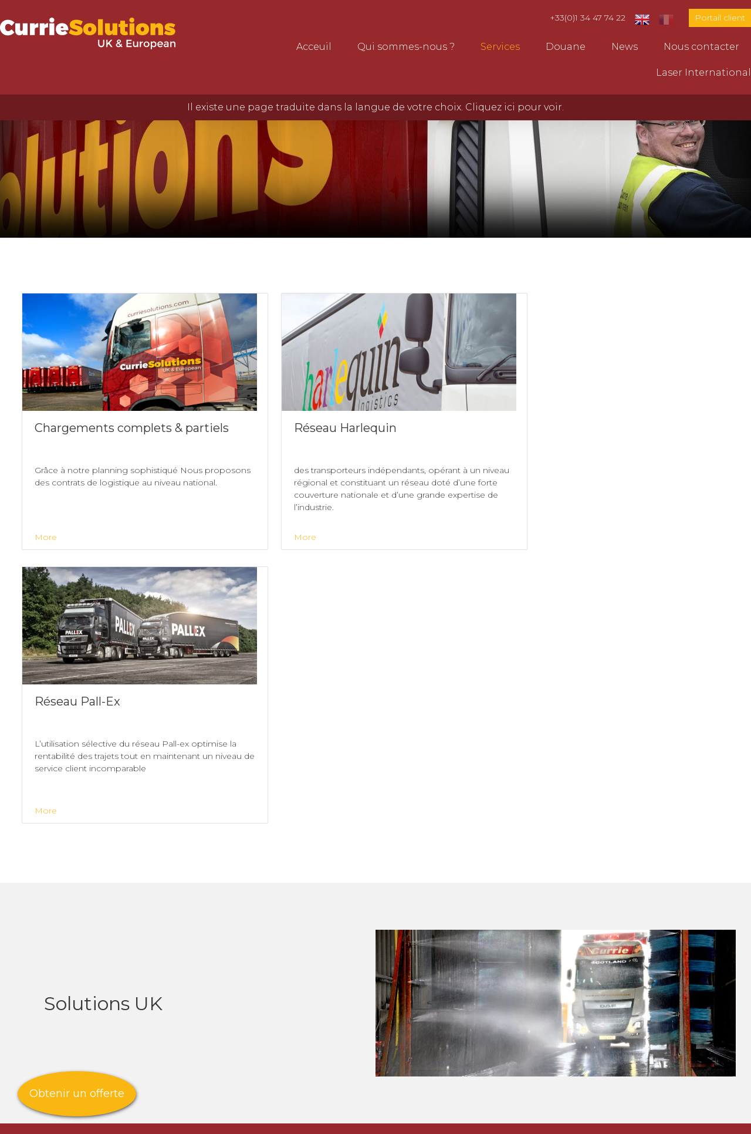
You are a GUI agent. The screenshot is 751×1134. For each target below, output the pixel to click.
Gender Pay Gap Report (310, 1119)
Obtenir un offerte (76, 1093)
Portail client (720, 17)
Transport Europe (242, 945)
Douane (566, 46)
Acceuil (313, 46)
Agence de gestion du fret (263, 987)
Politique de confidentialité (401, 1119)
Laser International (703, 72)
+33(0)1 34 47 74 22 (587, 17)
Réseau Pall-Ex (234, 1015)
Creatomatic (107, 1119)
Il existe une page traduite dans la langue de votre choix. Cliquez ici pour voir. (375, 107)
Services (500, 46)
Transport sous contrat (254, 973)
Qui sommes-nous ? (406, 46)
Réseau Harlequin (242, 1029)
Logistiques (227, 959)
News (624, 46)
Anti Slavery (245, 1119)
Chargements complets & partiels (282, 1043)
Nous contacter (701, 46)
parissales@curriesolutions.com (657, 985)
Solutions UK (230, 1001)
